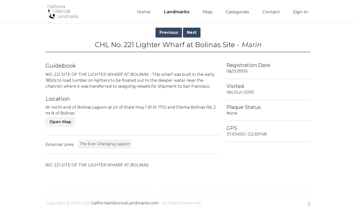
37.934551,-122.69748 (246, 134)
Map (208, 11)
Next (192, 32)
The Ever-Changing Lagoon (105, 144)
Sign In (300, 11)
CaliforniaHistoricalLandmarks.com (125, 203)
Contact (271, 11)
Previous (168, 32)
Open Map (60, 121)
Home (144, 11)
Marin (251, 44)
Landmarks (176, 11)
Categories (237, 11)
